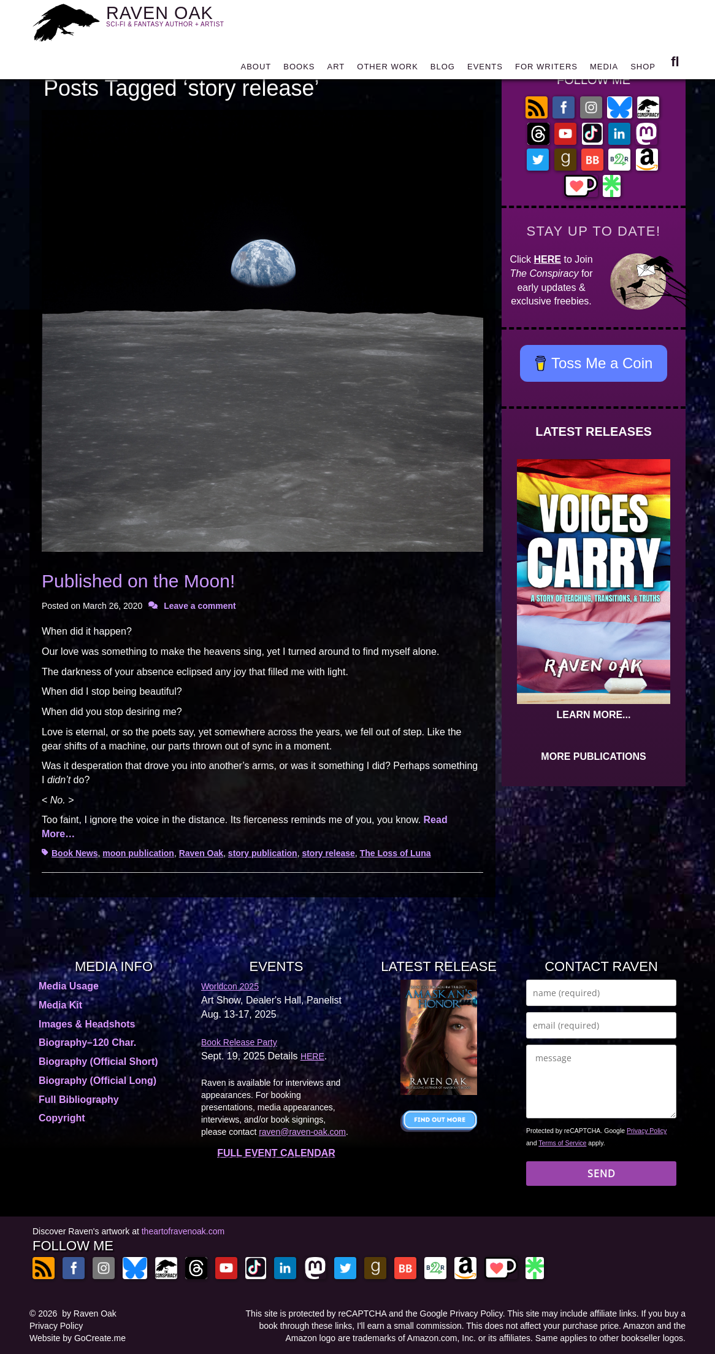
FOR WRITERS (546, 69)
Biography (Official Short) (98, 1061)
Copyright (62, 1118)
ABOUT (255, 69)
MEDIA (604, 69)
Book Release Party (239, 1042)
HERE (547, 259)
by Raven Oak (89, 1313)
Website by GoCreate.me (77, 1338)
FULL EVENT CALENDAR (276, 1153)
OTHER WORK (387, 69)
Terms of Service (562, 1143)
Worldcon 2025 (230, 986)
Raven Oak (201, 853)
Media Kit (60, 1005)
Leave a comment (200, 606)
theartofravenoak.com (183, 1231)
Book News (75, 853)
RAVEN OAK (183, 19)
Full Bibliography (79, 1099)
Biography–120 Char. (87, 1042)
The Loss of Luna (395, 853)
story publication (262, 853)
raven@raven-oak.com (302, 1132)
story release (328, 853)
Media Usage (69, 986)
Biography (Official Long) (97, 1080)
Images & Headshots (87, 1024)
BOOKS (299, 69)
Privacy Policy (647, 1130)
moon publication (138, 853)
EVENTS (485, 69)
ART (336, 69)
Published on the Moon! (138, 581)
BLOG (442, 69)
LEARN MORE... (594, 715)
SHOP (643, 69)
